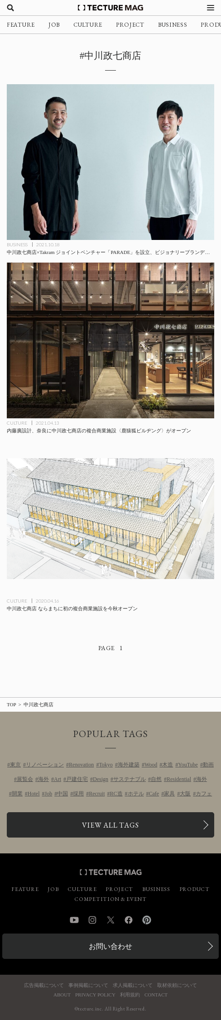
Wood (150, 764)
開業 (17, 793)
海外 (43, 779)
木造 (167, 764)
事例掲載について (88, 985)
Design (100, 779)
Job (49, 793)
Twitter (110, 919)
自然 (156, 779)
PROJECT (130, 25)
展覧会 (25, 779)
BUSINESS (172, 25)
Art (57, 779)
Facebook (128, 919)
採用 (78, 793)
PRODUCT (194, 889)
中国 (62, 793)
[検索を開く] (10, 7)
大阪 (185, 793)
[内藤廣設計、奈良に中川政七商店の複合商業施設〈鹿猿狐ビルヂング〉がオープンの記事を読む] (110, 340)
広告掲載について (44, 985)
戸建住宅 (77, 779)
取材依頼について (177, 985)
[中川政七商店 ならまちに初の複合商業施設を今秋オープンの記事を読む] (110, 519)
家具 (169, 793)
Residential (179, 779)
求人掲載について (133, 985)
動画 (208, 764)
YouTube (188, 764)
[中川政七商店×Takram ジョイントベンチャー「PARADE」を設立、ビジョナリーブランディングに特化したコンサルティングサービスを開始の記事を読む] (110, 162)
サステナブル (129, 779)
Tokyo (106, 764)
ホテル (136, 793)
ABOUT (62, 994)
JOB (54, 25)
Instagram (92, 919)
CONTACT (156, 994)
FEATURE (21, 25)
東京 (15, 764)
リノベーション (45, 764)
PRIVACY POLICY (95, 994)
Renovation (81, 764)
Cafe (154, 793)
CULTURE (87, 25)
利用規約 (130, 994)
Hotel (34, 793)
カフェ (204, 793)
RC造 (116, 793)
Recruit (97, 793)
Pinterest (146, 919)
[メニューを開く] (210, 7)
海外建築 (128, 764)
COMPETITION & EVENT (110, 899)
